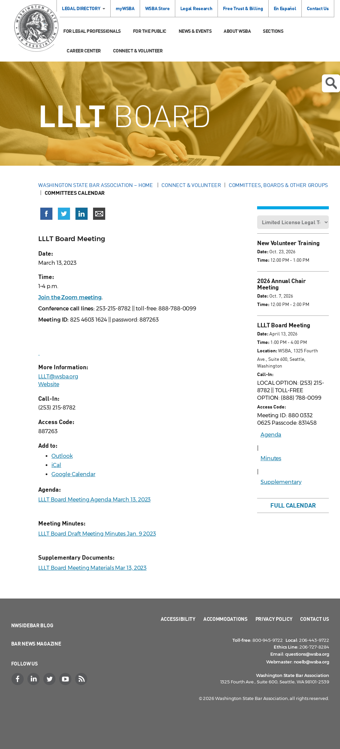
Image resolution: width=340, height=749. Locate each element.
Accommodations (225, 619)
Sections (273, 31)
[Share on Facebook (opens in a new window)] (46, 213)
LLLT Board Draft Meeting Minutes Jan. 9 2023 (97, 534)
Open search (331, 83)
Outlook (61, 456)
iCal (56, 465)
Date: (262, 251)
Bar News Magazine (36, 643)
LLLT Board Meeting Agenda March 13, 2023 (94, 499)
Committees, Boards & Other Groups (278, 185)
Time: (263, 260)
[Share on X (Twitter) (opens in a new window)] (63, 213)
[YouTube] (66, 679)
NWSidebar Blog (32, 625)
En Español (285, 8)
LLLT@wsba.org (58, 376)
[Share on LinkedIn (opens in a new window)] (81, 213)
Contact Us (318, 8)
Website (48, 384)
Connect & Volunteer (138, 50)
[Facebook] (18, 679)
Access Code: (271, 406)
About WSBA (237, 31)
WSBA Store (157, 8)
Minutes (270, 458)
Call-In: (265, 374)
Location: (267, 350)
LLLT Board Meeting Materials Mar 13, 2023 (92, 568)
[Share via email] (99, 213)
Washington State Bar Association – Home (96, 185)
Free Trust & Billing (243, 8)
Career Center (84, 50)
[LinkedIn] (34, 679)
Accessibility (178, 619)
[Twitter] (50, 679)
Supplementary (280, 482)
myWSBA (125, 8)
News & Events (195, 31)
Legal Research (196, 8)
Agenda (270, 434)
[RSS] (82, 679)
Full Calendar (293, 505)
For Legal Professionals (92, 31)
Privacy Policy (274, 619)
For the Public (149, 31)
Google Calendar (73, 474)
